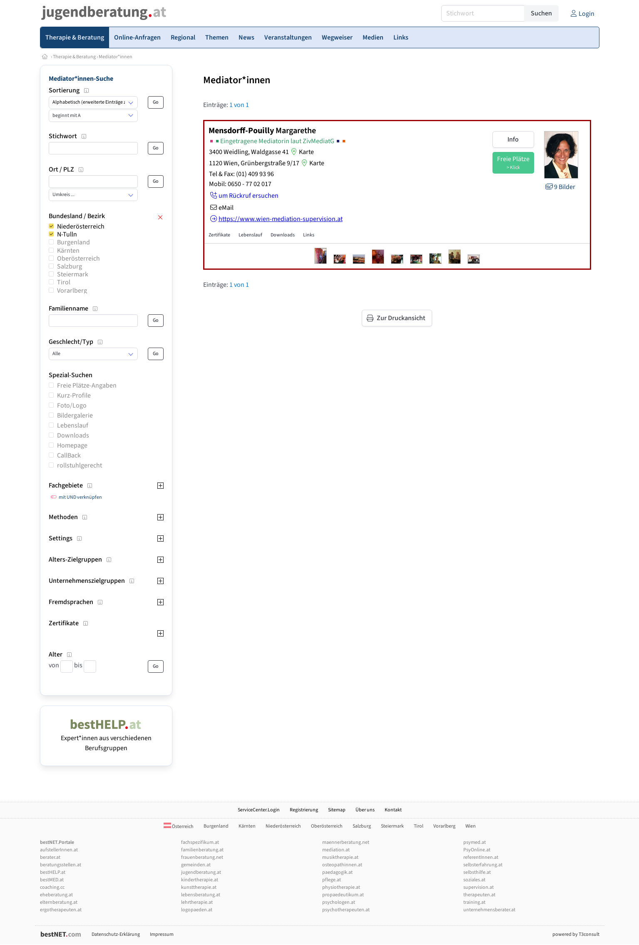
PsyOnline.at (476, 849)
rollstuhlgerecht (79, 465)
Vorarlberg (72, 290)
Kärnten (68, 250)
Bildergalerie (75, 415)
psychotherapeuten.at (346, 909)
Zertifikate (219, 235)
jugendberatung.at (201, 872)
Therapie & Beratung (74, 56)
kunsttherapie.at (198, 887)
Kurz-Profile (74, 395)
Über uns (365, 809)
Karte (301, 152)
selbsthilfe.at (477, 872)
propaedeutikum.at (343, 894)
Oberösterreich (78, 258)
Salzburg (69, 266)
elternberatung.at (58, 902)
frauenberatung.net (202, 857)
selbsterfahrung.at (482, 864)
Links (308, 235)
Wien (470, 826)
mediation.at (336, 849)
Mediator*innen (115, 56)
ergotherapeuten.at (61, 909)
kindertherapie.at (199, 879)
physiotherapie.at (341, 887)
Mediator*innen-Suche (81, 78)
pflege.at (331, 879)
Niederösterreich (80, 226)
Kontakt (393, 809)
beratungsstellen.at (60, 864)
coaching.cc (52, 887)
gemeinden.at (196, 864)
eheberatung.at (56, 894)
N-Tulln (67, 234)
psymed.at (474, 842)
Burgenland (73, 242)
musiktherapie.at (340, 857)
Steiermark (72, 274)
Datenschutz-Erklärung (116, 934)
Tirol (63, 282)
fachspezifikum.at (200, 842)
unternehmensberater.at (489, 909)
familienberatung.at (202, 849)
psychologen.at (338, 902)
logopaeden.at (196, 909)
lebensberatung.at (200, 894)
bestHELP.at (52, 872)
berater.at (50, 857)
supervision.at (478, 887)
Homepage (72, 445)
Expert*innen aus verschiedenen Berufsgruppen (106, 738)
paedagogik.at (337, 872)
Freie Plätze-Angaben (87, 385)
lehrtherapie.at (197, 902)
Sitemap (337, 809)
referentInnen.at (480, 857)
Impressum (162, 934)
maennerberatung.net (345, 842)
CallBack (69, 455)
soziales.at (474, 879)
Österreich (179, 826)
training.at (474, 902)
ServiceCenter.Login (259, 809)
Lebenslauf (72, 425)
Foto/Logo (72, 405)
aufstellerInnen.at (59, 849)
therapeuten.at (479, 894)
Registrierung (304, 809)
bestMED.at (52, 879)
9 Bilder (559, 186)
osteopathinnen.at (342, 864)
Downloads (73, 435)
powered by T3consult (575, 934)
